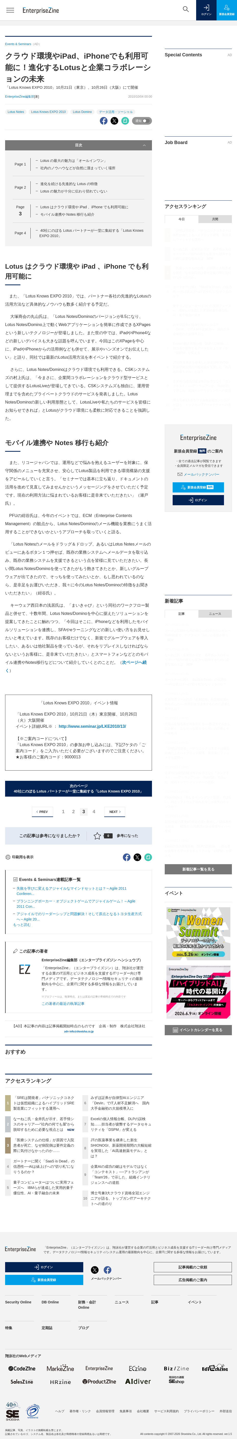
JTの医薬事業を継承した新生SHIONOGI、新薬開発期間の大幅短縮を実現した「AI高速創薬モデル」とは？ (202, 367)
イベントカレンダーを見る (197, 1030)
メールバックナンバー (198, 474)
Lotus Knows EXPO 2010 (48, 112)
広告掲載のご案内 (193, 1280)
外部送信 (226, 1411)
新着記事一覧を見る (198, 869)
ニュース (215, 614)
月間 (215, 219)
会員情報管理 (105, 1411)
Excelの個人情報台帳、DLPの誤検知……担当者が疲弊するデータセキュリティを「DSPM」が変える (121, 1124)
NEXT (116, 812)
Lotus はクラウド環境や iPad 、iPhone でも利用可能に (84, 207)
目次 (111, 145)
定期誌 (47, 1328)
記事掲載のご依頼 (193, 1267)
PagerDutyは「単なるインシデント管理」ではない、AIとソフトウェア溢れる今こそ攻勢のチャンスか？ (198, 802)
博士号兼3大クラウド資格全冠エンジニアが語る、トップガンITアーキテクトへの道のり (121, 1198)
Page (20, 164)
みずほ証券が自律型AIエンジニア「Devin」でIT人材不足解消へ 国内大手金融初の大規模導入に (120, 1103)
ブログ (83, 1328)
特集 (8, 1328)
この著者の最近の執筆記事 (63, 1004)
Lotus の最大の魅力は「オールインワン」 (73, 161)
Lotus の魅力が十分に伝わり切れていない (73, 191)
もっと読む (22, 925)
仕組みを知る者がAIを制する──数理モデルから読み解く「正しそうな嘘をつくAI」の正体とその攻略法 (197, 728)
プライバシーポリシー (199, 1411)
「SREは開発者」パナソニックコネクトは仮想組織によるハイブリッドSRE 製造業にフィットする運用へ (45, 1103)
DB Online (50, 1302)
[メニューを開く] (10, 10)
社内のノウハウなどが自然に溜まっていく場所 (77, 168)
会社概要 (143, 1411)
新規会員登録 (197, 487)
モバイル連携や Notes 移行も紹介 (67, 214)
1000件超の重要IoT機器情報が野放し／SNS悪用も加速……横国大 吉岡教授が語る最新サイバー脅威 (198, 826)
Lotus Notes (16, 112)
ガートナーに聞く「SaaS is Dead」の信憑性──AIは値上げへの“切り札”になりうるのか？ (44, 1166)
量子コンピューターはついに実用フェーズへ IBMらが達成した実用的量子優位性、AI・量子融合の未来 (43, 1187)
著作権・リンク (80, 1411)
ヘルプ (59, 1411)
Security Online (18, 1302)
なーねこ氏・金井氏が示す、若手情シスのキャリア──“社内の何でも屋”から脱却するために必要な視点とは (43, 1124)
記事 (182, 614)
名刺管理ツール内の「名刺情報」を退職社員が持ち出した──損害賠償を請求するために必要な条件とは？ (197, 704)
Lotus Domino (82, 112)
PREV (41, 812)
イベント (195, 1302)
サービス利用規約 (166, 1411)
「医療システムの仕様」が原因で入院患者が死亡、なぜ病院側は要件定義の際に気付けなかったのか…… (43, 1145)
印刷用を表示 (19, 857)
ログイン (197, 500)
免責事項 (126, 1411)
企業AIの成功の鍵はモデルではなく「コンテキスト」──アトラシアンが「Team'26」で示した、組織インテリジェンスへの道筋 (202, 386)
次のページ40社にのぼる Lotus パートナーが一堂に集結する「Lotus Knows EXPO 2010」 (78, 788)
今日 (182, 219)
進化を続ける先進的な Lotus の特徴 (69, 184)
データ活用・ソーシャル (116, 112)
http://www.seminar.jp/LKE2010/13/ (92, 726)
